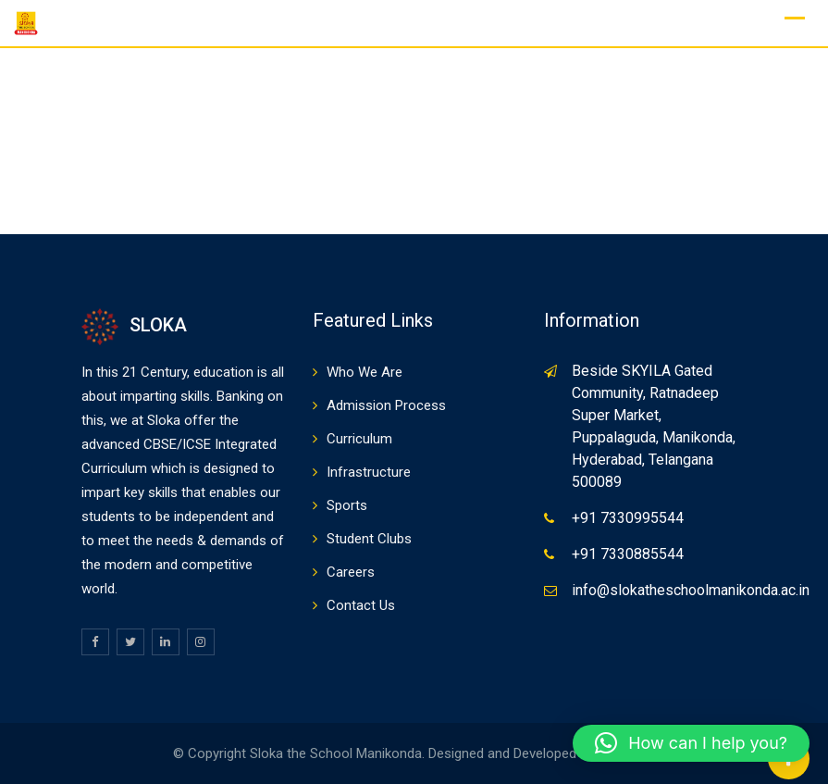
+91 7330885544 (628, 554)
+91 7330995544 (628, 518)
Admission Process (386, 405)
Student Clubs (369, 538)
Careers (351, 572)
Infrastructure (369, 472)
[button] (691, 743)
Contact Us (361, 605)
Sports (347, 505)
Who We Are (364, 372)
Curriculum (359, 438)
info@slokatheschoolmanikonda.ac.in (690, 590)
